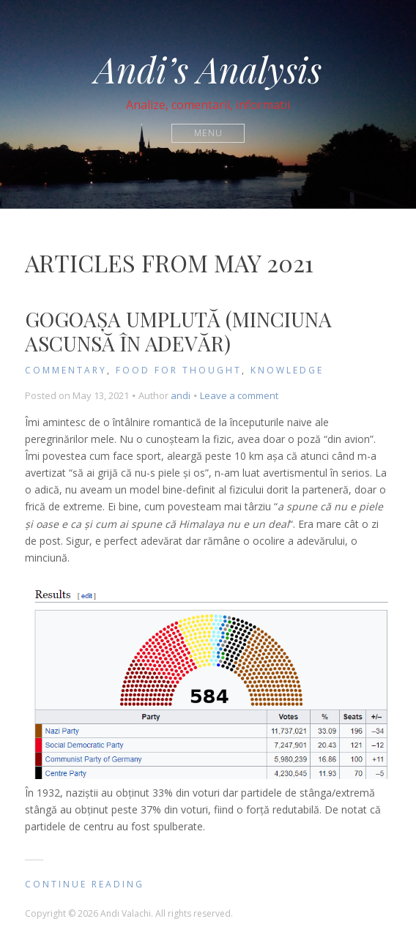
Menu (208, 133)
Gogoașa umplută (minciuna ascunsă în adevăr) (178, 331)
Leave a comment (239, 395)
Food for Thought (179, 370)
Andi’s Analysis (208, 68)
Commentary (66, 370)
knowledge (287, 370)
